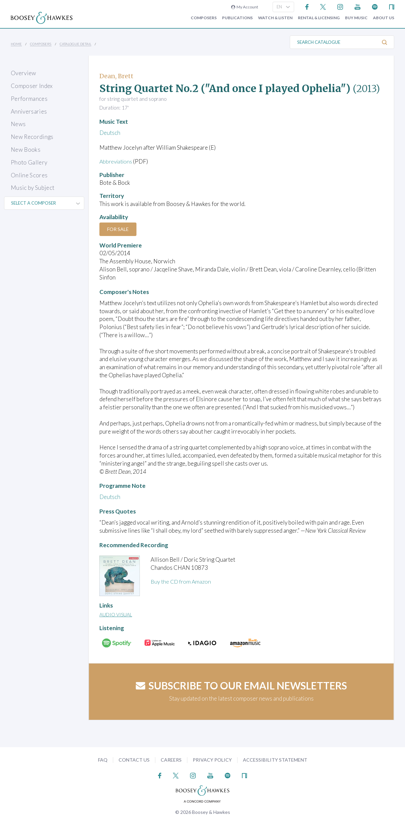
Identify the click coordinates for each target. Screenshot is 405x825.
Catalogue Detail (75, 44)
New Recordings (32, 136)
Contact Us (134, 760)
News (18, 123)
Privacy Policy (212, 760)
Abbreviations (116, 161)
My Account (244, 6)
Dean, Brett (116, 76)
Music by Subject (32, 187)
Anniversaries (29, 111)
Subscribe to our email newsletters (241, 685)
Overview (23, 73)
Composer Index (32, 85)
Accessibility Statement (275, 760)
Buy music (356, 18)
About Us (383, 18)
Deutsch (109, 132)
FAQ (102, 760)
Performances (29, 98)
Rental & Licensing (319, 18)
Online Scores (29, 175)
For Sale (119, 229)
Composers (204, 18)
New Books (25, 149)
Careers (171, 760)
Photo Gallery (29, 162)
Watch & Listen (275, 18)
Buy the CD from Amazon (182, 581)
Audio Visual (115, 614)
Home (16, 44)
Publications (237, 18)
